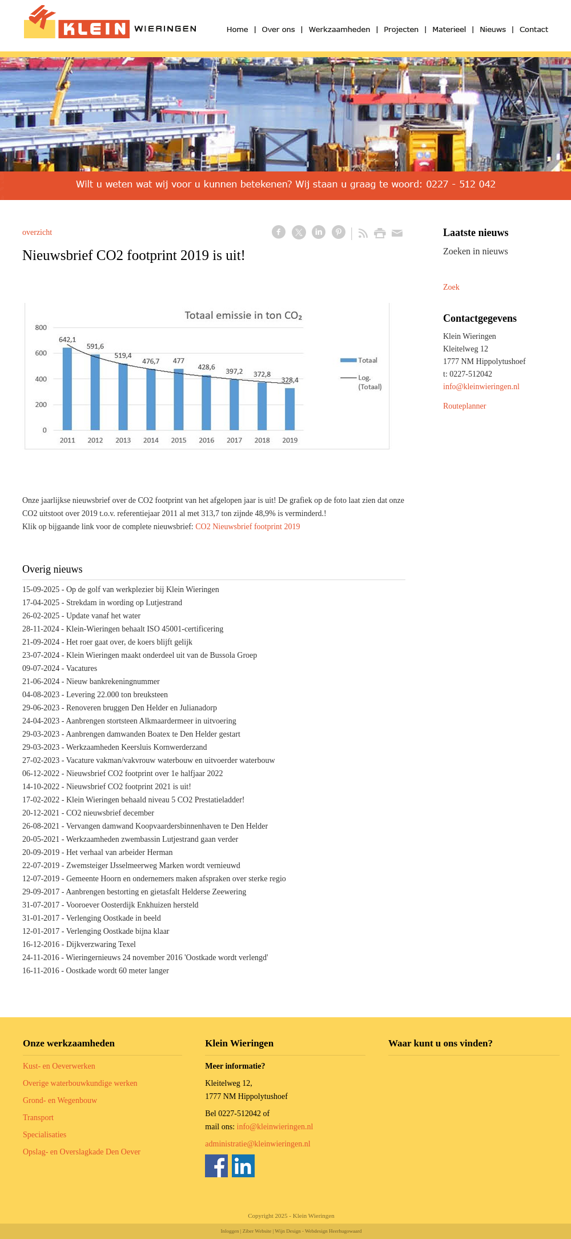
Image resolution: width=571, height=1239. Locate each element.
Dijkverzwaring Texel (101, 944)
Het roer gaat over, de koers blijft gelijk (129, 642)
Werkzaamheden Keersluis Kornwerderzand (136, 747)
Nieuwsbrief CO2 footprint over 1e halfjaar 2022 (144, 773)
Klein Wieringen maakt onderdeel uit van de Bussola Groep (161, 655)
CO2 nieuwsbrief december (110, 813)
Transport (38, 1117)
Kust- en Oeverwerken (59, 1066)
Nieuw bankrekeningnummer (113, 681)
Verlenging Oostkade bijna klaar (118, 931)
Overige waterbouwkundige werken (80, 1083)
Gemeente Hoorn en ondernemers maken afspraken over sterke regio (176, 878)
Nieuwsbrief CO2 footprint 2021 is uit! (128, 786)
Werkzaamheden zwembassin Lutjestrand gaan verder (152, 839)
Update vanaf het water (103, 615)
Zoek (451, 287)
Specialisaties (44, 1134)
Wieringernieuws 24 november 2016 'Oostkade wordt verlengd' (167, 957)
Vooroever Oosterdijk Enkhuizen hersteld (132, 905)
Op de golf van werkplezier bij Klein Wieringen (142, 589)
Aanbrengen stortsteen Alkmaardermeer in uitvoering (151, 721)
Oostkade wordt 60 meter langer (117, 970)
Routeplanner (464, 406)
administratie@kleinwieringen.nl (257, 1144)
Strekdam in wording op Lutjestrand (124, 602)
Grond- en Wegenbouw (60, 1100)
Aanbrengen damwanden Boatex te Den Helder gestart (153, 734)
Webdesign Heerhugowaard (333, 1231)
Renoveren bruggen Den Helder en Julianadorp (141, 708)
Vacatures (81, 668)
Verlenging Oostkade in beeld (113, 918)
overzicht (37, 232)
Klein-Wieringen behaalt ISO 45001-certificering (144, 629)
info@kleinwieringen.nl (481, 386)
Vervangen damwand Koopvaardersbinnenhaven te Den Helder (167, 826)
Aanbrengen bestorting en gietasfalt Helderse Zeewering (156, 892)
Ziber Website (257, 1231)
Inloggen (229, 1231)
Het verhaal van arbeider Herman (119, 852)
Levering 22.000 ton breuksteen (117, 694)
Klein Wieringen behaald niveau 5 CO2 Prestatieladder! (155, 800)
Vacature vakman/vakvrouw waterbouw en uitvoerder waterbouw (170, 760)
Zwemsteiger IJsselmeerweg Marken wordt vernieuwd (153, 865)
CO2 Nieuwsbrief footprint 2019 (247, 526)
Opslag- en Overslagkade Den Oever (81, 1152)
